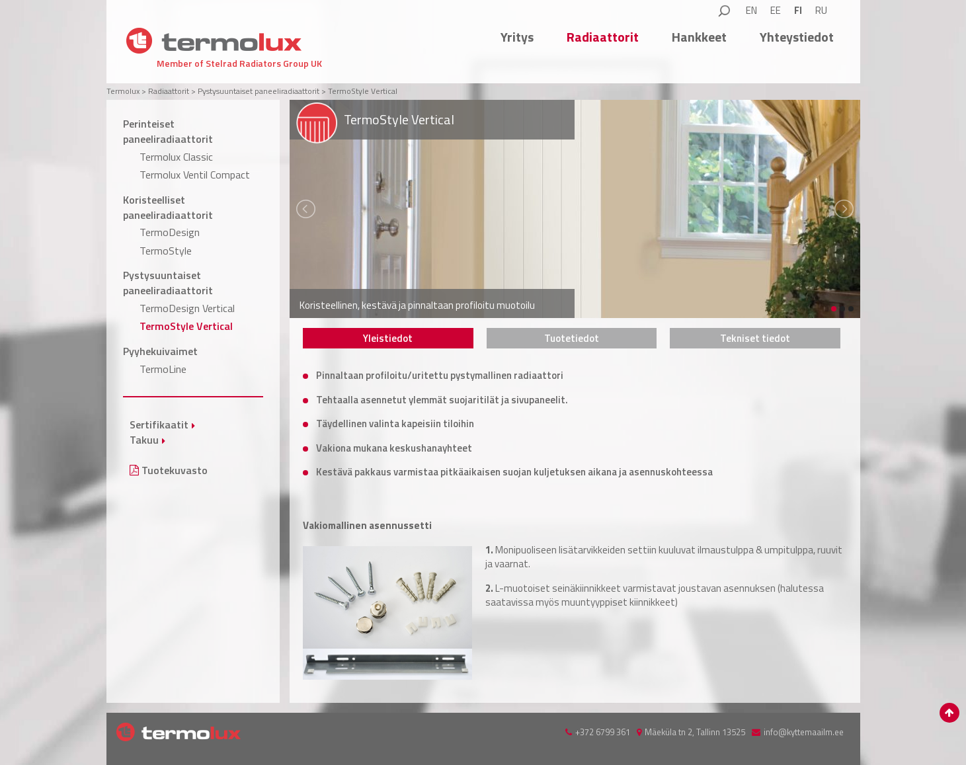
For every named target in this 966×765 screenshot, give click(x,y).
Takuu (144, 440)
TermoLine (163, 369)
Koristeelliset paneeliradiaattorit (168, 207)
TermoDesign (170, 232)
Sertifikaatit (159, 424)
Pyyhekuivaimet (160, 351)
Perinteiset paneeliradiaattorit (168, 131)
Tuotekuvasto (169, 470)
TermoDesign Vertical (187, 308)
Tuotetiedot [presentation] (571, 338)
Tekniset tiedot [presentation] (755, 338)
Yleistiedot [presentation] (388, 338)
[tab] (388, 338)
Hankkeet (699, 36)
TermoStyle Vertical (186, 326)
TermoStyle (166, 251)
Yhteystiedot (797, 36)
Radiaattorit (603, 36)
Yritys (517, 36)
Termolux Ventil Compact (195, 174)
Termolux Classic (176, 157)
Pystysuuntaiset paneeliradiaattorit (168, 282)
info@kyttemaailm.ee (804, 732)
